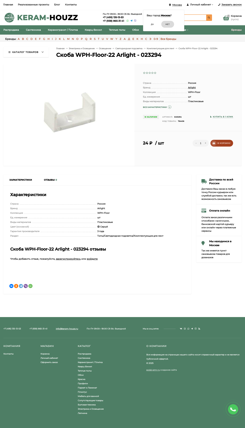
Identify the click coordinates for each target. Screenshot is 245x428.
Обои (81, 375)
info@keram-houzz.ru (67, 328)
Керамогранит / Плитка (90, 362)
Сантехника (84, 358)
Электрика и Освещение (91, 409)
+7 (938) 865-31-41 (113, 20)
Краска (81, 379)
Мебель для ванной (88, 396)
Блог (57, 4)
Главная (8, 4)
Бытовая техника (87, 404)
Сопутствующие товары (90, 400)
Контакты (71, 4)
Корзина (45, 354)
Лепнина (82, 413)
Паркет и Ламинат (87, 387)
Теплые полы (85, 370)
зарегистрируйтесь (68, 258)
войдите (92, 258)
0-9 (156, 39)
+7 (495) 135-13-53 (113, 17)
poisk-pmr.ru (153, 370)
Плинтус (82, 392)
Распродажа (84, 354)
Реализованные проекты (33, 4)
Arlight (192, 87)
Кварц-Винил (85, 366)
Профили (83, 383)
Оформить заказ (49, 362)
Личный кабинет (49, 358)
